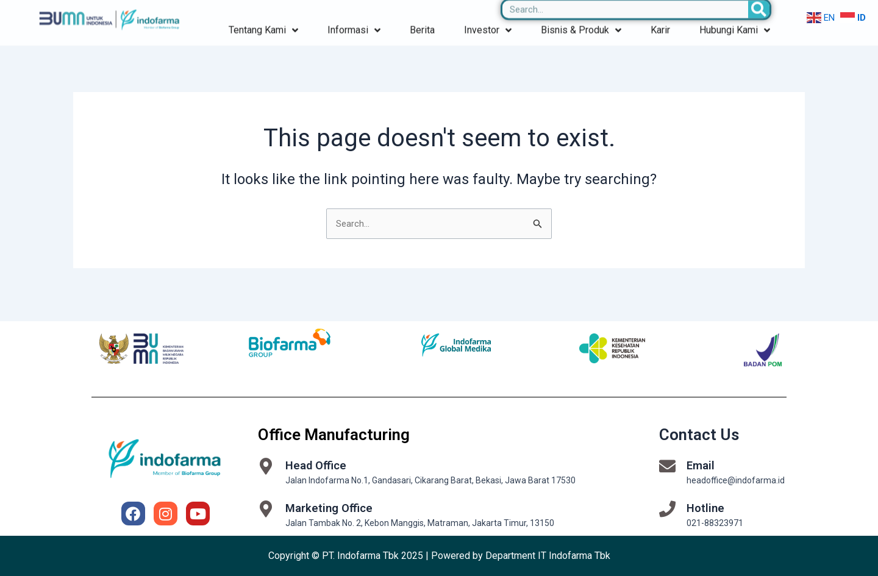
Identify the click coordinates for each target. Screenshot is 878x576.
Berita (422, 13)
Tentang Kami (263, 13)
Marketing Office (331, 507)
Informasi (353, 13)
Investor (488, 13)
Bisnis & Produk (581, 13)
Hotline (706, 507)
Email (701, 465)
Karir (660, 13)
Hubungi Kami (734, 13)
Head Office (318, 465)
